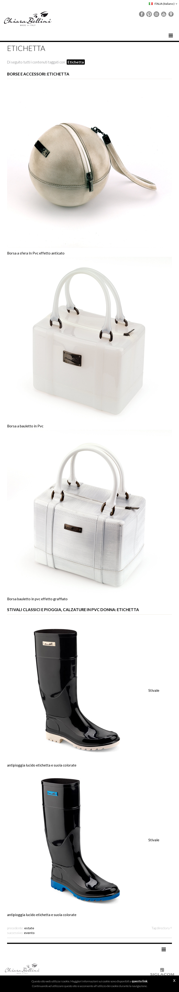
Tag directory (160, 928)
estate (29, 928)
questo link (139, 981)
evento (29, 933)
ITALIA (163, 3)
